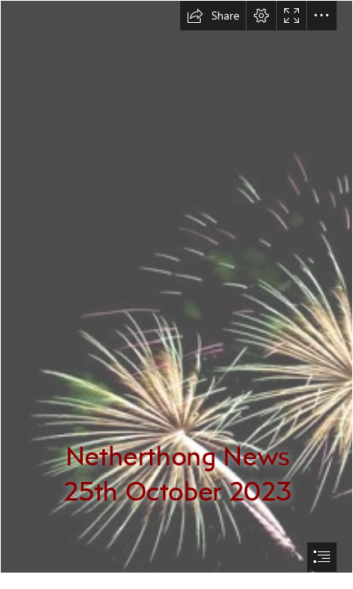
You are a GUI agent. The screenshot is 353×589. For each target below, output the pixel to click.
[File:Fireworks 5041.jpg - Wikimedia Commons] (176, 286)
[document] (176, 294)
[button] (213, 15)
